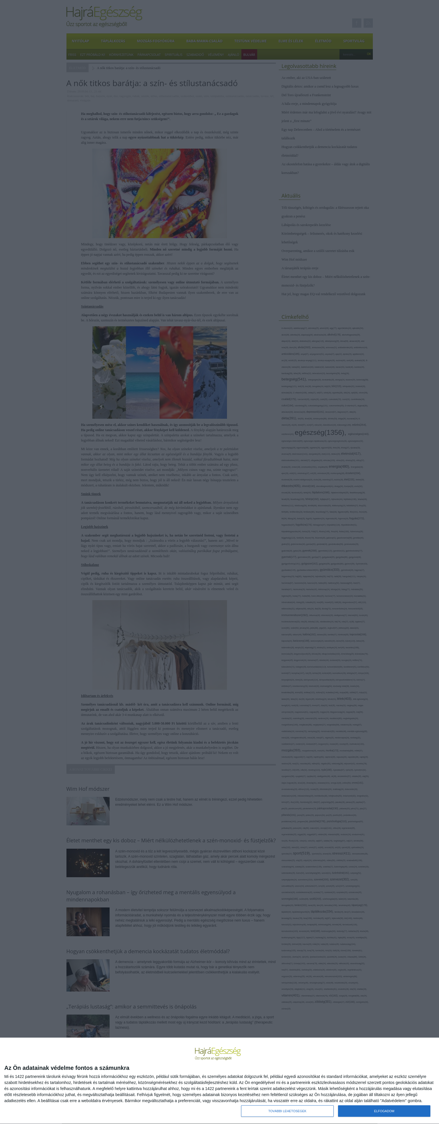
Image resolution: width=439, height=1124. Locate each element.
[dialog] (219, 1081)
